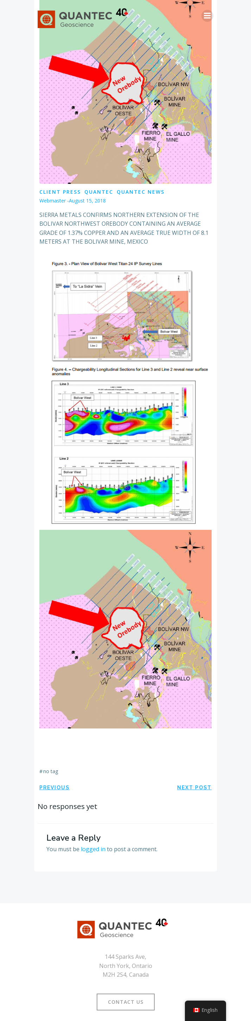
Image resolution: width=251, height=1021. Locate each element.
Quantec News (141, 191)
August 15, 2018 (87, 200)
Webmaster (52, 200)
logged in (93, 849)
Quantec (98, 191)
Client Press (60, 191)
